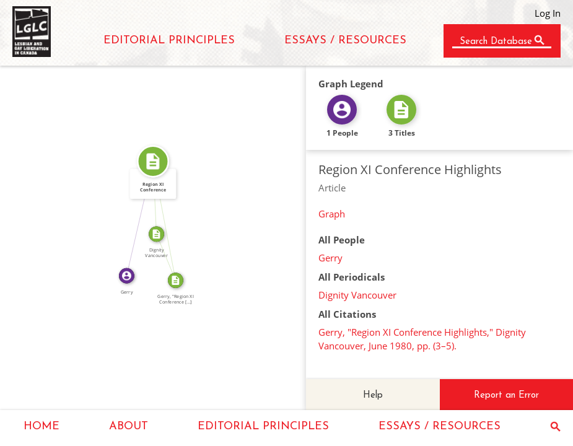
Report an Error (506, 395)
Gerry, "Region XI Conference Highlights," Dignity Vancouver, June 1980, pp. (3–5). (422, 339)
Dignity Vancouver (357, 295)
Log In (548, 13)
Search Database (496, 41)
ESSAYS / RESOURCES (345, 40)
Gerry (330, 257)
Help (373, 395)
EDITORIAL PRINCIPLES (169, 40)
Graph (331, 214)
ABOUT (128, 426)
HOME (41, 426)
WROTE (135, 217)
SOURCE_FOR (170, 256)
